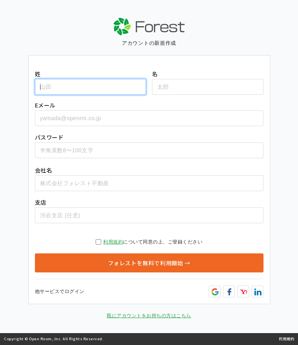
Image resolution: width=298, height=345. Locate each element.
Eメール (45, 105)
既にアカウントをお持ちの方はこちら (149, 315)
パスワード (49, 137)
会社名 (43, 170)
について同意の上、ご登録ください (149, 241)
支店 (40, 202)
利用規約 (113, 242)
